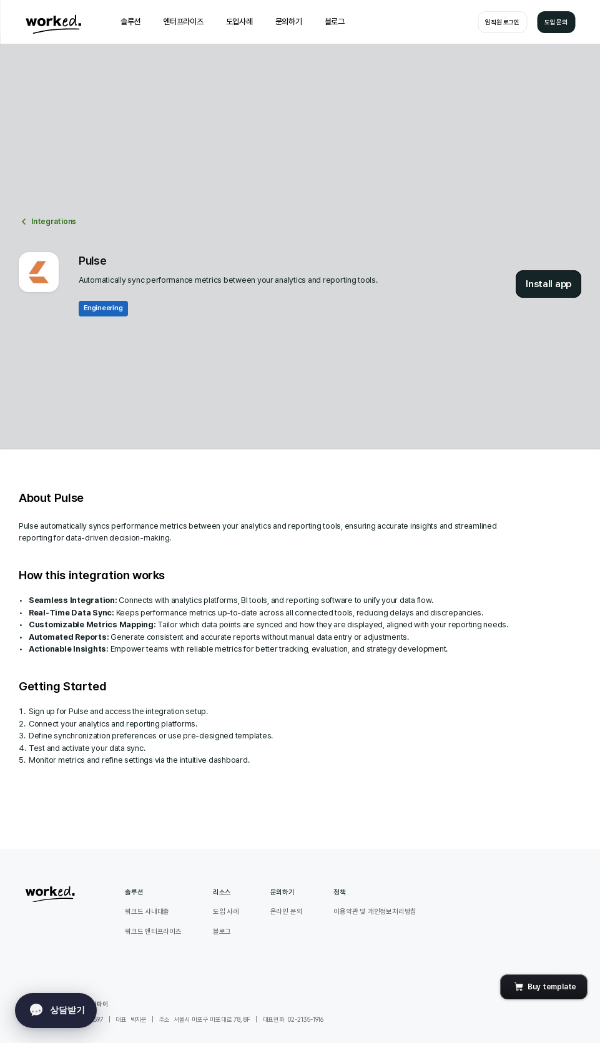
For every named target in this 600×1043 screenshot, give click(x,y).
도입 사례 (226, 912)
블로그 (222, 932)
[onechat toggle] (56, 1010)
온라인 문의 (286, 912)
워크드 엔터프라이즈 (153, 932)
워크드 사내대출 (147, 912)
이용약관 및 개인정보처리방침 (374, 912)
